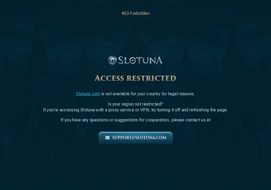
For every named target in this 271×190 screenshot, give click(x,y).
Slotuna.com (88, 93)
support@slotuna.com (135, 138)
